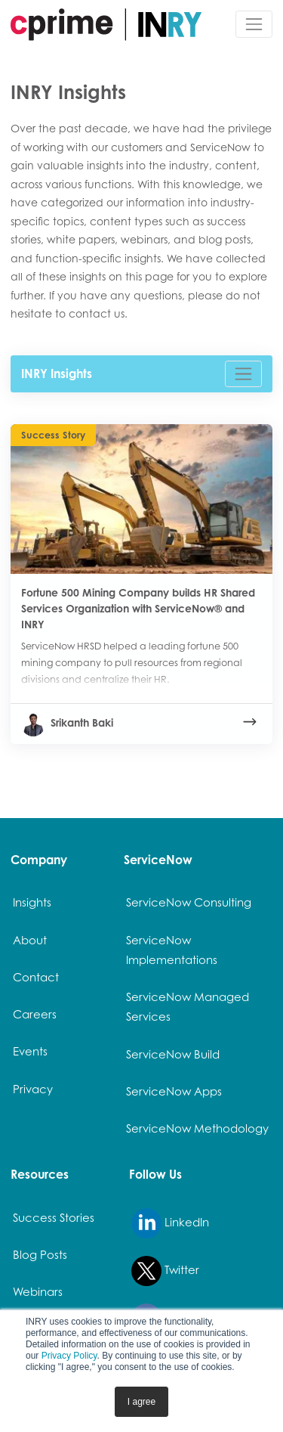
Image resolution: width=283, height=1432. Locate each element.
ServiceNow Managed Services (187, 1007)
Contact (36, 977)
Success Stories (53, 1217)
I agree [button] (141, 1401)
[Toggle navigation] (253, 24)
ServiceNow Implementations (171, 950)
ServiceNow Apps (174, 1091)
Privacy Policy (69, 1355)
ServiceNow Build (173, 1054)
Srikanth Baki (67, 722)
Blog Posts (40, 1255)
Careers (35, 1014)
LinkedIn (170, 1223)
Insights (32, 902)
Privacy (33, 1089)
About (30, 940)
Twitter (165, 1271)
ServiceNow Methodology (197, 1128)
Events (30, 1051)
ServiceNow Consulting (188, 902)
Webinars (38, 1292)
